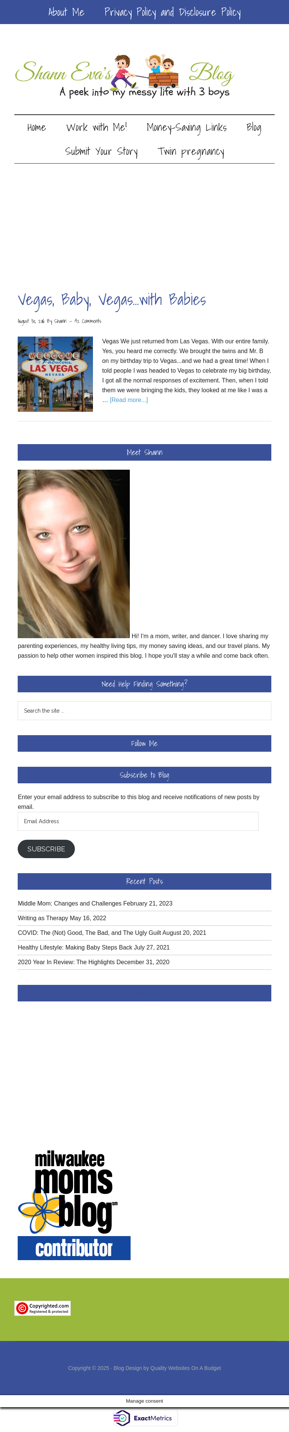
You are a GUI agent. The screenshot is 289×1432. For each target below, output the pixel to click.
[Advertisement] (144, 220)
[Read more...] (129, 400)
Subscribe (46, 849)
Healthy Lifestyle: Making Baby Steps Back (75, 947)
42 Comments (88, 321)
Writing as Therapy (43, 918)
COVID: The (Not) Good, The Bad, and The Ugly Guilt (89, 933)
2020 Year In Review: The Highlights (66, 962)
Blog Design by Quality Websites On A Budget (167, 1368)
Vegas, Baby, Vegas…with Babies (112, 299)
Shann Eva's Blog (144, 76)
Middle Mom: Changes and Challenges (70, 903)
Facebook (144, 993)
